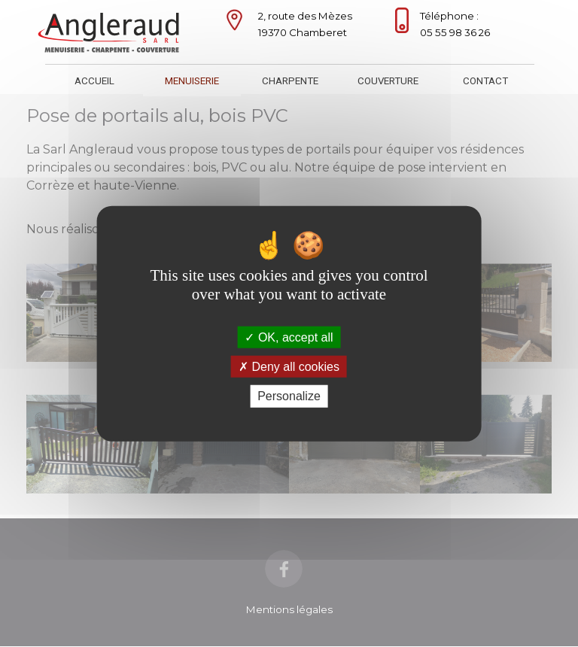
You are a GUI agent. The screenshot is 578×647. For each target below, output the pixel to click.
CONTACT (485, 81)
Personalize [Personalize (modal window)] (289, 396)
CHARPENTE (290, 81)
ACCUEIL (94, 81)
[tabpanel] (308, 24)
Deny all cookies (289, 366)
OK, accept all (289, 337)
